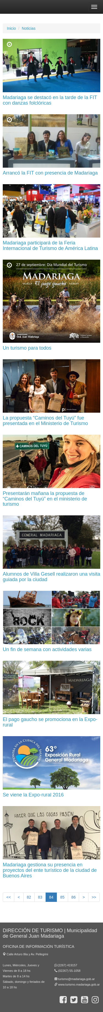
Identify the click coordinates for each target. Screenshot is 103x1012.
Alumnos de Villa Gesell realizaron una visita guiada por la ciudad (51, 576)
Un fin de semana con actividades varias (47, 649)
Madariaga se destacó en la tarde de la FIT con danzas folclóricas (50, 100)
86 (73, 897)
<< (8, 897)
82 (29, 897)
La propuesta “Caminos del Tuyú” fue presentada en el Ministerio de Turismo (45, 420)
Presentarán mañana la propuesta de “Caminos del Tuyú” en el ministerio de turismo (45, 499)
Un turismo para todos (27, 348)
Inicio (11, 28)
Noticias (28, 28)
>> (94, 897)
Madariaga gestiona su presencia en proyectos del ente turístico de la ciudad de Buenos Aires (50, 870)
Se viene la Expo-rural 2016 (33, 795)
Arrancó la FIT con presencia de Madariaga (50, 173)
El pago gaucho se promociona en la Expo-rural (50, 722)
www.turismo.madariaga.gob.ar (79, 984)
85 (62, 897)
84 (51, 896)
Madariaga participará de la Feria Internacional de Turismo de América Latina (50, 245)
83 (40, 897)
